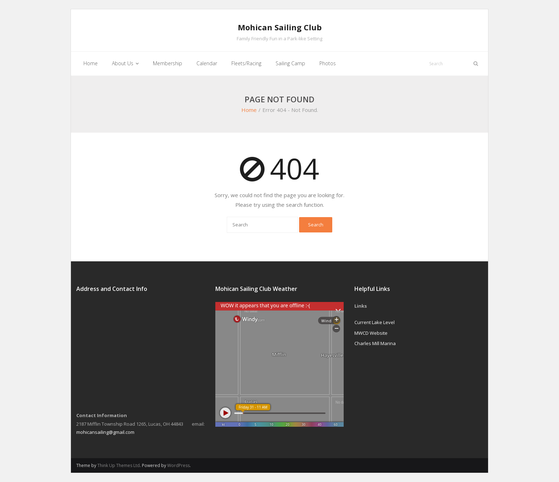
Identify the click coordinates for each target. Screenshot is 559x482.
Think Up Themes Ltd (118, 465)
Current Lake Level (374, 322)
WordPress (178, 465)
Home (249, 109)
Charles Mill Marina (375, 343)
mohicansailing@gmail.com (105, 432)
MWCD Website (371, 333)
